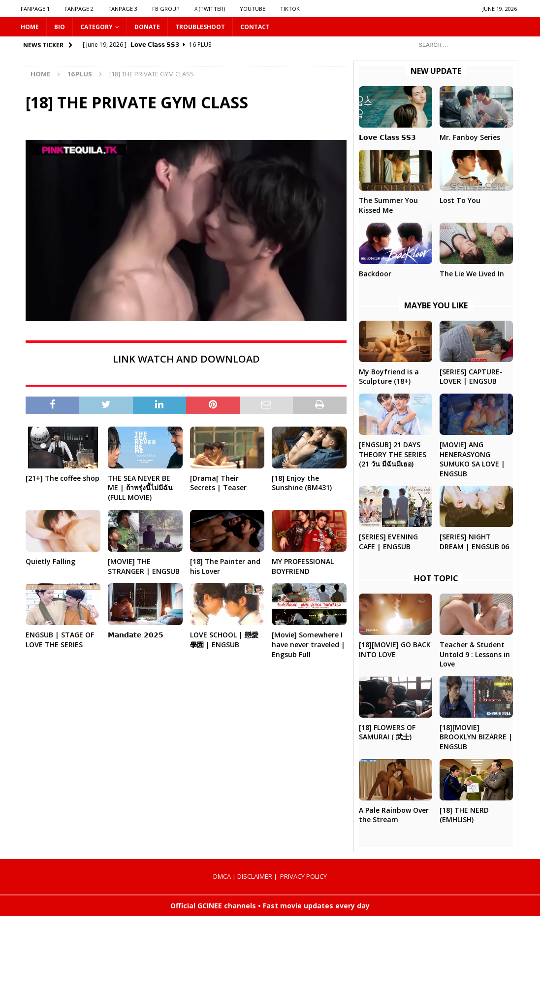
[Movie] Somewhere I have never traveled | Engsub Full (308, 644)
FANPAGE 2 (79, 8)
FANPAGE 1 (35, 8)
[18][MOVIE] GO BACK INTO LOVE (395, 649)
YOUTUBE (252, 8)
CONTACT (255, 27)
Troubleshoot (200, 27)
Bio (59, 27)
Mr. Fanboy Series (470, 137)
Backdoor (375, 273)
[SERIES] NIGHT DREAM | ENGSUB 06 (474, 541)
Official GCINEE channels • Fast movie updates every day (270, 905)
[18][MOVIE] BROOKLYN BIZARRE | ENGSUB (476, 737)
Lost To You (460, 200)
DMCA (222, 876)
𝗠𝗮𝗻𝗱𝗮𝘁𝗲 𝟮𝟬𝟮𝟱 (135, 634)
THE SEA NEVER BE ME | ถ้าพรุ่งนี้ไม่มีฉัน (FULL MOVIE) (140, 487)
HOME (30, 27)
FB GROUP (166, 8)
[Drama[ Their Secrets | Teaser (218, 483)
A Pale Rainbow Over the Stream (394, 815)
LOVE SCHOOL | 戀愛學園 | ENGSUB (224, 639)
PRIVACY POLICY (303, 876)
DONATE (147, 27)
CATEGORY (96, 27)
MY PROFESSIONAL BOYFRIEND (303, 566)
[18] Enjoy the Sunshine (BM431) (302, 483)
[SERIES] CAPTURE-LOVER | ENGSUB (471, 376)
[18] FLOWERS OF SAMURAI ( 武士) (387, 732)
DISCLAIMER (254, 876)
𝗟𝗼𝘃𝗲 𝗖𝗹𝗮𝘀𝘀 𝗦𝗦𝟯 (387, 137)
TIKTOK (290, 8)
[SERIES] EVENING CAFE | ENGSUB (388, 541)
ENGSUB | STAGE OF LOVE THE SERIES (60, 639)
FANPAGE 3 (122, 8)
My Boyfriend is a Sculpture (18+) (389, 376)
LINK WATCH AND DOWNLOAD (186, 359)
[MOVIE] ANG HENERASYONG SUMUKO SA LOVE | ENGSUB (472, 459)
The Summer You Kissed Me (388, 205)
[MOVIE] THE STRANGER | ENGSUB (144, 566)
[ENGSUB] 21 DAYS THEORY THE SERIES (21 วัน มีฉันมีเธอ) (392, 454)
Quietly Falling (50, 561)
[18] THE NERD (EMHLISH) (464, 815)
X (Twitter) (209, 8)
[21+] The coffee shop (62, 478)
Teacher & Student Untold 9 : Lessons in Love (475, 654)
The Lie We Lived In (472, 273)
